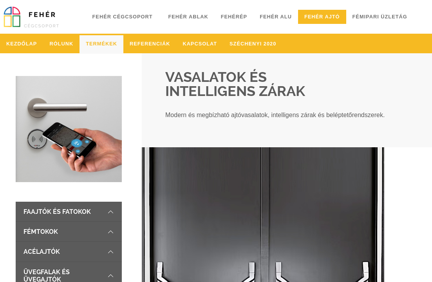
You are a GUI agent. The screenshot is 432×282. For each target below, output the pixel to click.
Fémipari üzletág (379, 17)
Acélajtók (68, 251)
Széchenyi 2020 (253, 44)
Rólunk (61, 44)
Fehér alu (276, 17)
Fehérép (234, 17)
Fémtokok (68, 231)
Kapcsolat (200, 44)
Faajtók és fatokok (68, 211)
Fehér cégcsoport (122, 17)
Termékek (101, 44)
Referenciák (150, 44)
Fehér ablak (188, 17)
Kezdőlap (21, 44)
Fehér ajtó (322, 17)
